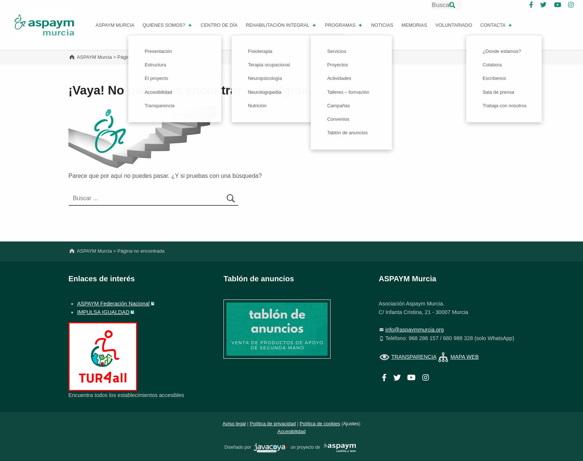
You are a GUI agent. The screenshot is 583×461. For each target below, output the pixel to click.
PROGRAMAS (344, 25)
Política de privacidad (273, 423)
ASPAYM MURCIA (115, 25)
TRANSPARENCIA (413, 357)
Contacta (496, 25)
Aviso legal (234, 423)
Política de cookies (320, 423)
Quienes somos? (167, 25)
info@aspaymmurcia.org (415, 330)
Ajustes (351, 423)
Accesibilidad (291, 431)
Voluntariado (453, 25)
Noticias (382, 25)
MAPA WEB (464, 357)
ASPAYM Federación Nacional (113, 304)
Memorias (414, 25)
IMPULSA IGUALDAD (103, 312)
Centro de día (219, 25)
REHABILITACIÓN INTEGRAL (281, 25)
